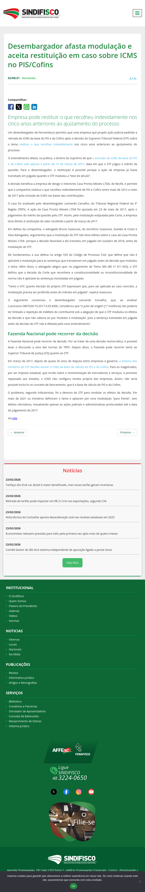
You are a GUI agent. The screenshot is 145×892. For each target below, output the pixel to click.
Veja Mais (72, 562)
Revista (13, 673)
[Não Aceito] (140, 882)
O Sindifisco (16, 596)
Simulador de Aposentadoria (27, 711)
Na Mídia (14, 654)
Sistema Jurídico (19, 726)
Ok (73, 886)
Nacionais (15, 649)
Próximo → (127, 432)
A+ (131, 78)
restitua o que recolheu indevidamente (45, 144)
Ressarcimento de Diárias (25, 721)
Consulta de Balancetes (24, 716)
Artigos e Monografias (23, 683)
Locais (13, 644)
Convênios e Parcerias (23, 706)
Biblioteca (15, 701)
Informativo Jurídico (21, 678)
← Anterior (17, 432)
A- (135, 78)
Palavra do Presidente (23, 606)
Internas (14, 639)
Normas (14, 621)
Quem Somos (17, 601)
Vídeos (13, 616)
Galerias (14, 611)
